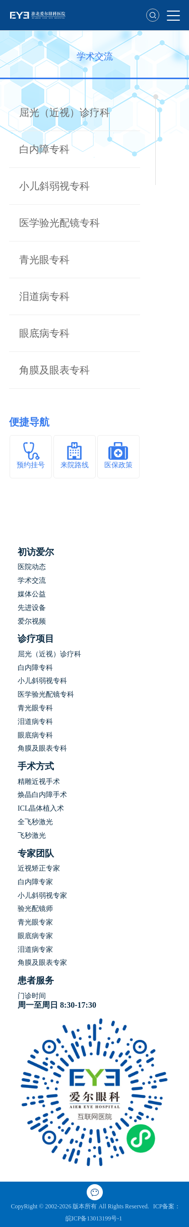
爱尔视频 (32, 621)
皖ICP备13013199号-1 (95, 1218)
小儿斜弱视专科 (54, 186)
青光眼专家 (35, 922)
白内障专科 (44, 149)
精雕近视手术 (39, 781)
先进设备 (32, 607)
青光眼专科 (44, 259)
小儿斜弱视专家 (42, 895)
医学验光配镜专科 (59, 222)
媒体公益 (32, 594)
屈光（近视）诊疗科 (64, 112)
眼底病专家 (35, 936)
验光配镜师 (35, 908)
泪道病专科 (44, 296)
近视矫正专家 (39, 868)
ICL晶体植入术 (41, 808)
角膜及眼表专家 (42, 962)
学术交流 (32, 580)
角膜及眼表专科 (54, 370)
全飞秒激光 (35, 822)
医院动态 (32, 567)
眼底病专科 (44, 333)
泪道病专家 (35, 949)
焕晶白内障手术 (42, 795)
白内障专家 (35, 882)
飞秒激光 (32, 835)
